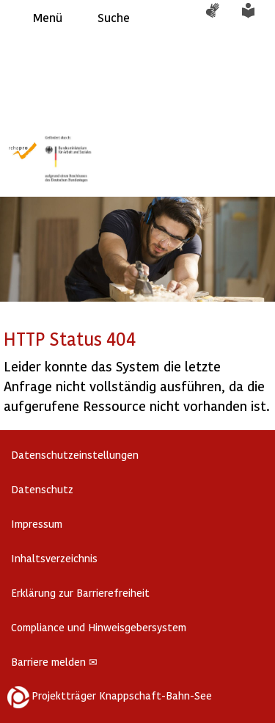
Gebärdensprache (220, 17)
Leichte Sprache (256, 17)
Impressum (36, 523)
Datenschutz (42, 489)
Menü (47, 17)
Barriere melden (54, 662)
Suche (114, 17)
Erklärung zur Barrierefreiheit (80, 592)
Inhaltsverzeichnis (54, 558)
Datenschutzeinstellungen (75, 454)
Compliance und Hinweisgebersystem (98, 627)
